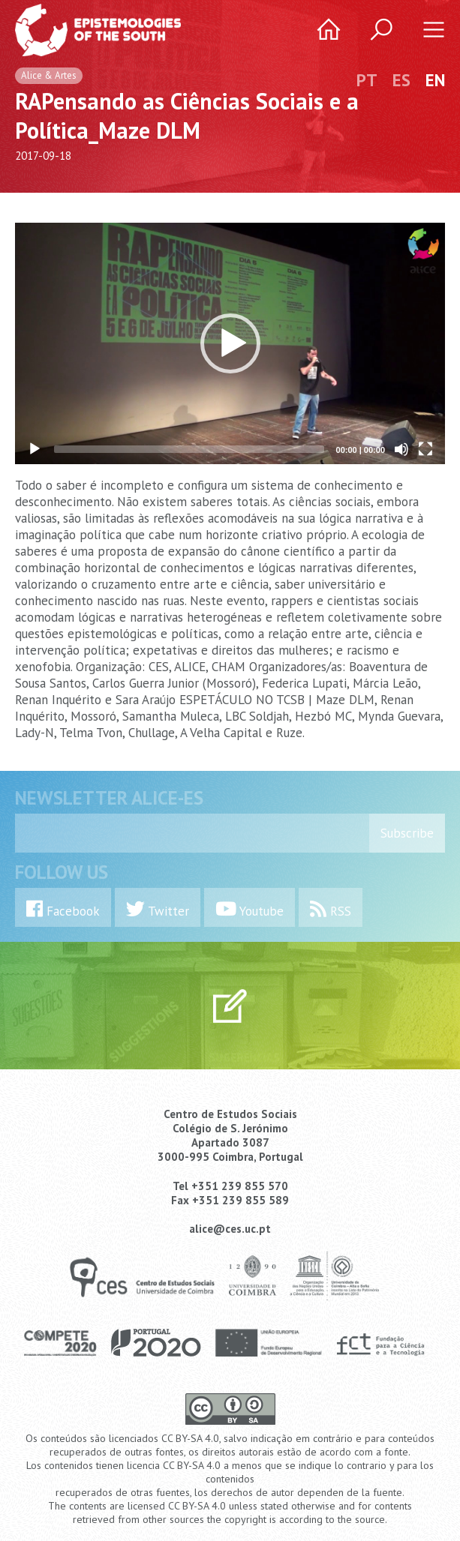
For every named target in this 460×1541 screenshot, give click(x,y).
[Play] (34, 449)
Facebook (63, 909)
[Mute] (401, 449)
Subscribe (407, 833)
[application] (230, 343)
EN (435, 80)
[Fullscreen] (425, 449)
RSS (330, 909)
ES (401, 80)
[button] (230, 343)
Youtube (249, 909)
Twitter (157, 909)
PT (366, 80)
